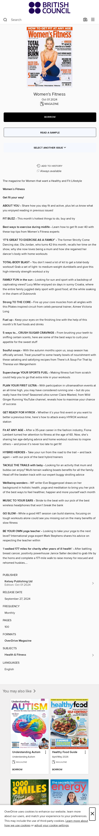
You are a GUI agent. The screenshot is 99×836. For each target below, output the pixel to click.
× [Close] (92, 814)
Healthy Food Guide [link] (64, 752)
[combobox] (42, 19)
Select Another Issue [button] (50, 147)
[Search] (5, 20)
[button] (50, 117)
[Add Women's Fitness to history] (50, 166)
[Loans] (85, 20)
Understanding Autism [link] (26, 752)
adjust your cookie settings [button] (51, 825)
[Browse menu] (92, 19)
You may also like (19, 691)
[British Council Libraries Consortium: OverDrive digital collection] (49, 8)
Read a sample (50, 132)
